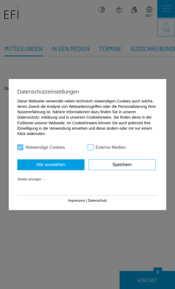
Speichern (122, 164)
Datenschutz (97, 200)
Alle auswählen (50, 164)
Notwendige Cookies (41, 147)
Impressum (76, 200)
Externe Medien (107, 147)
